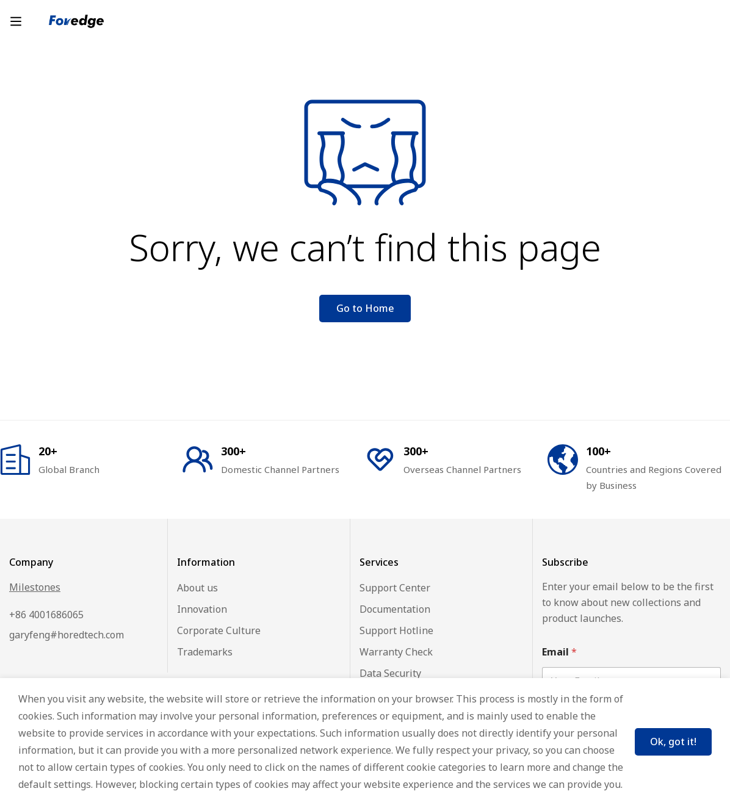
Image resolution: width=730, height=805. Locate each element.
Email (559, 652)
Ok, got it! (673, 741)
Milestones (34, 587)
